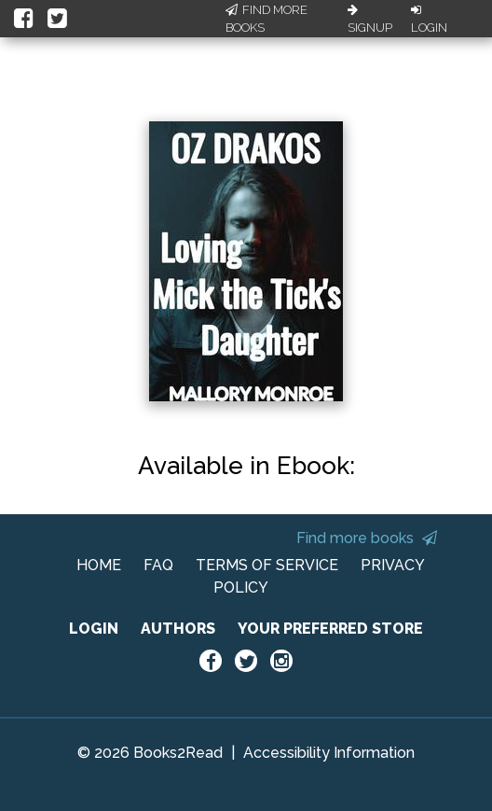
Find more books (366, 538)
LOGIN (93, 628)
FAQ (158, 565)
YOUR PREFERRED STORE (330, 628)
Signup (370, 19)
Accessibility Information (329, 753)
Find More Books (267, 19)
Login (429, 19)
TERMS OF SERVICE (267, 565)
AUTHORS (178, 628)
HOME (98, 565)
